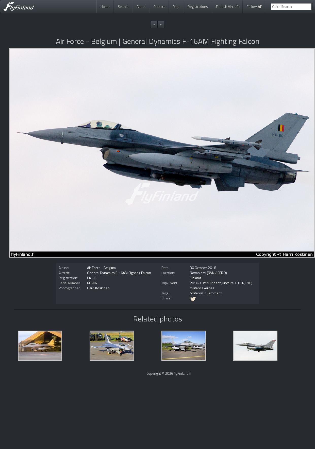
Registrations (198, 6)
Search (123, 6)
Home (105, 6)
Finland (195, 277)
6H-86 (92, 282)
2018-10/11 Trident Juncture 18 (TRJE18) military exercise (221, 285)
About (141, 6)
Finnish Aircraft (227, 6)
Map (176, 6)
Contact (159, 6)
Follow (254, 6)
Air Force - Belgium (101, 267)
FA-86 (91, 277)
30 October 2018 (203, 267)
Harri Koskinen (98, 288)
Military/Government (206, 293)
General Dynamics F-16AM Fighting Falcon (119, 272)
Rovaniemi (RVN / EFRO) (208, 272)
